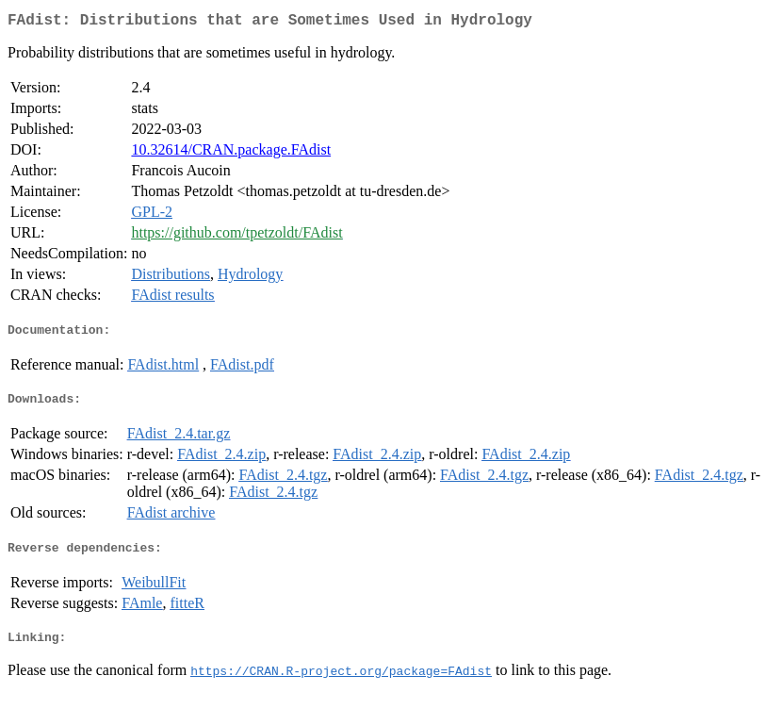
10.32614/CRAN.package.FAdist (231, 153)
